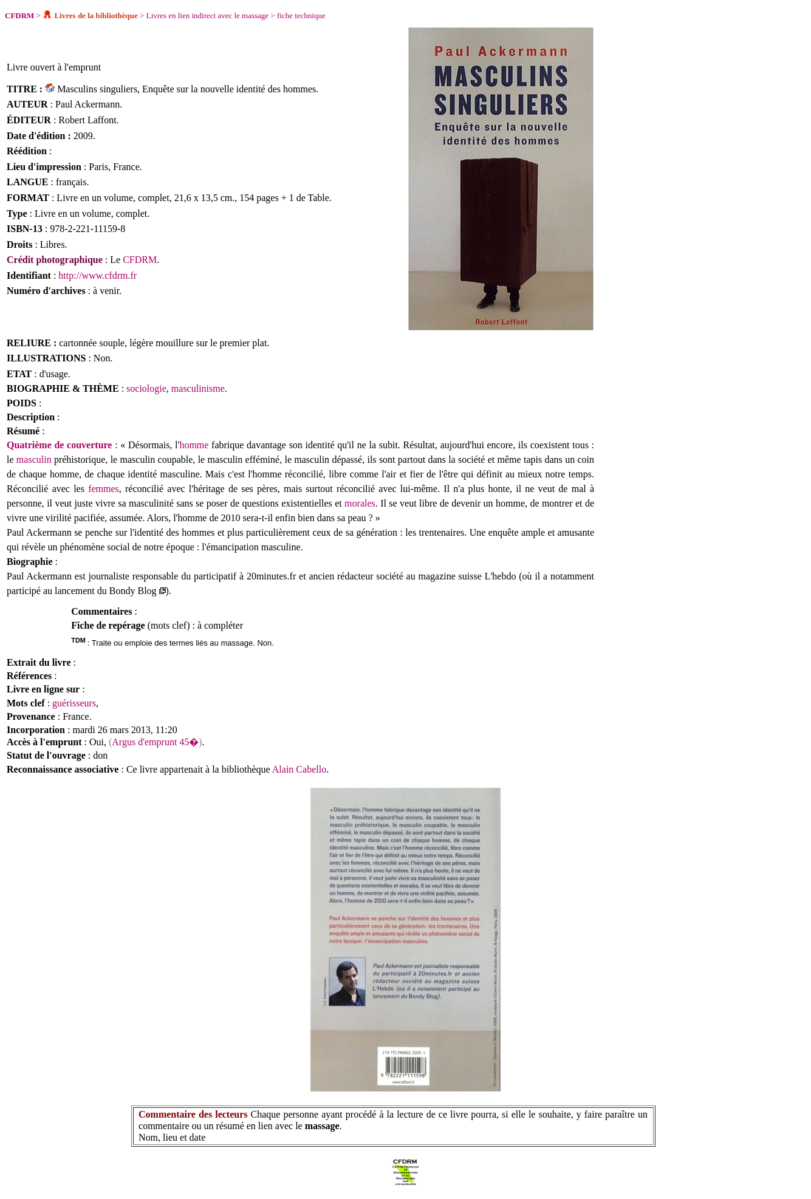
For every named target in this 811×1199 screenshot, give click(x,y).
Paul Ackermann (87, 104)
